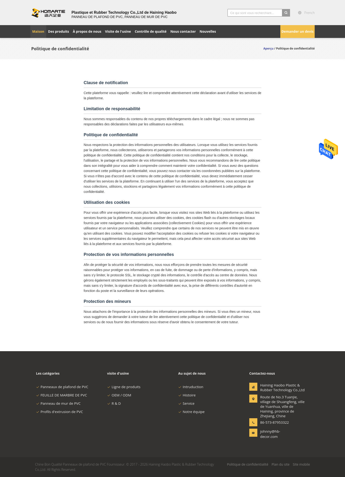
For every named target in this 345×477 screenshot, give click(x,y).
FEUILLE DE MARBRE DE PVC (61, 395)
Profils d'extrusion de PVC (59, 411)
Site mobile (301, 464)
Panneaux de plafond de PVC (62, 386)
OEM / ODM (119, 395)
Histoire (187, 395)
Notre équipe (191, 411)
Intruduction (190, 386)
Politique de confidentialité (247, 464)
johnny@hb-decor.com (270, 434)
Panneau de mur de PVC (58, 403)
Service (186, 403)
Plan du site (281, 464)
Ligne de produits (124, 386)
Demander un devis (297, 31)
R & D (114, 403)
